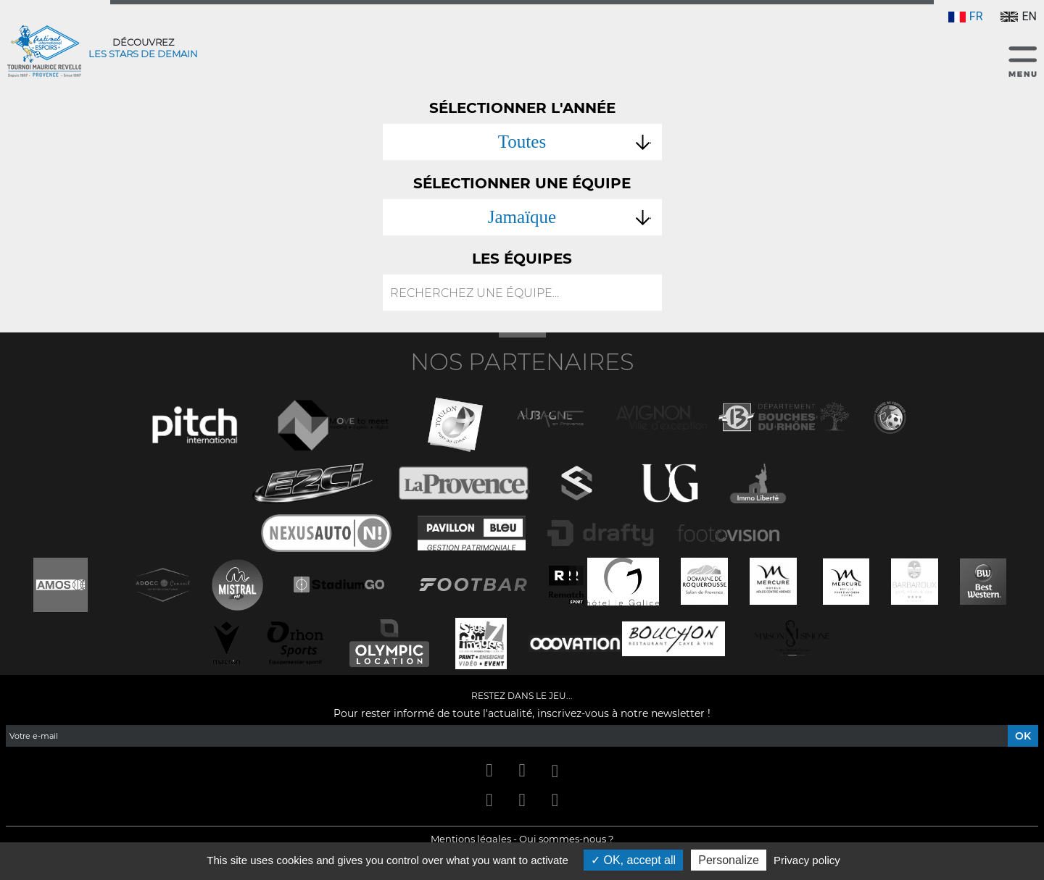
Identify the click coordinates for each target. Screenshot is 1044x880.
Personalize (728, 860)
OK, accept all (633, 860)
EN (1018, 16)
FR (965, 16)
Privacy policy (807, 860)
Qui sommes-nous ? (566, 839)
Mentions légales (471, 839)
